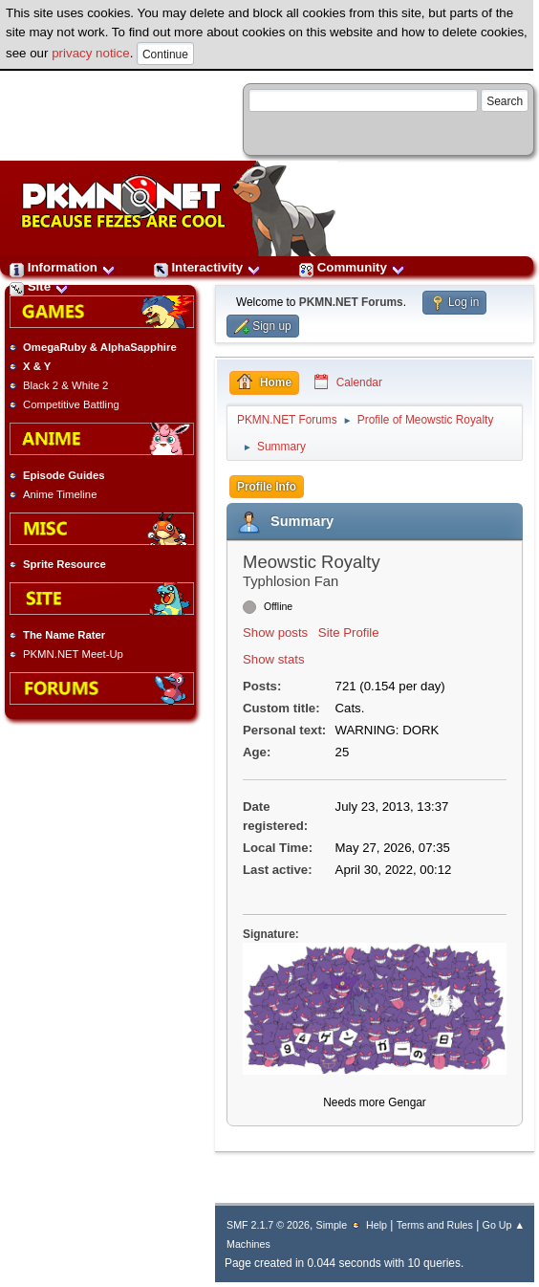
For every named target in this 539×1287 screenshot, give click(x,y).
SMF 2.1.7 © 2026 (268, 1225)
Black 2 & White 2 (65, 385)
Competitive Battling (71, 404)
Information (63, 267)
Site (39, 286)
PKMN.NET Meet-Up (73, 654)
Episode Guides (64, 475)
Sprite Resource (64, 564)
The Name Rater (64, 635)
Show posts (275, 632)
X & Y (37, 366)
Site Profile (348, 632)
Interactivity (207, 267)
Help (376, 1225)
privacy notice (91, 53)
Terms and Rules (435, 1225)
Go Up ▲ (504, 1225)
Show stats (274, 659)
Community (352, 267)
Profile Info (266, 486)
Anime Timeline (60, 494)
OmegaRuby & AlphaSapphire (100, 347)
